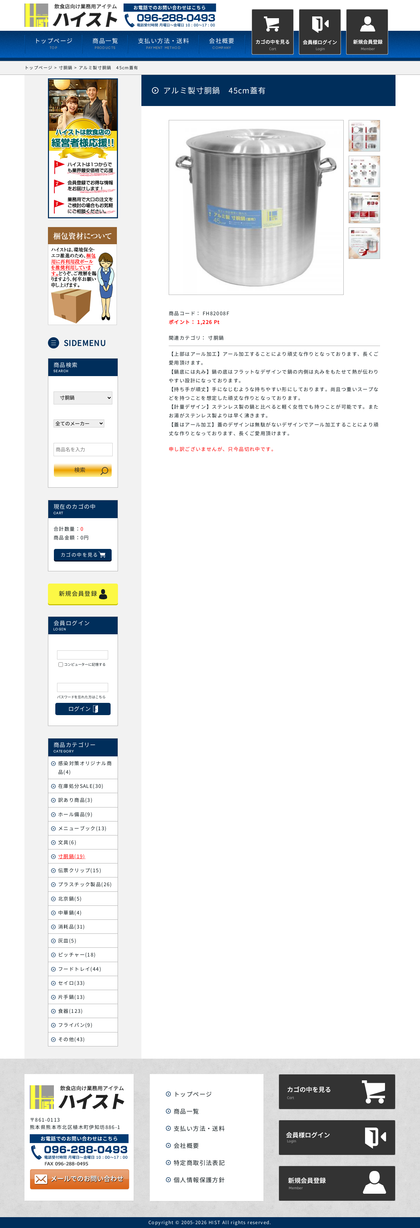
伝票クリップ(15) (80, 870)
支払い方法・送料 (199, 1128)
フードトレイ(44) (80, 969)
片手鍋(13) (71, 997)
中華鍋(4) (70, 912)
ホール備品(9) (75, 814)
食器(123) (70, 1011)
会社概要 (187, 1146)
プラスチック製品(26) (85, 884)
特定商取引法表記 (199, 1163)
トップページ (193, 1094)
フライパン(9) (75, 1025)
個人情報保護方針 (199, 1180)
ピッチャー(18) (77, 954)
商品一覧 (187, 1111)
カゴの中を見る (83, 554)
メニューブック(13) (82, 828)
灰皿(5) (67, 940)
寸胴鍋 (216, 337)
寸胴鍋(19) (71, 856)
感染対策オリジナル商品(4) (85, 767)
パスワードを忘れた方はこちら (81, 696)
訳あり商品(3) (75, 800)
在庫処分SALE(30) (81, 786)
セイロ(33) (71, 983)
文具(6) (67, 842)
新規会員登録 (83, 594)
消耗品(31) (71, 926)
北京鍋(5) (70, 898)
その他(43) (71, 1039)
